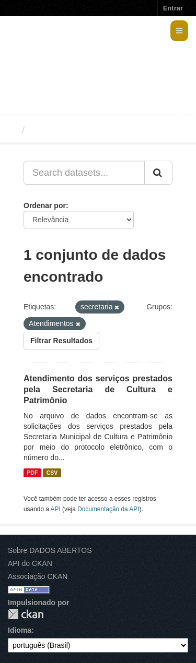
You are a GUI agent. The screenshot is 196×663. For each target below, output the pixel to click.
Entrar (173, 8)
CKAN (25, 614)
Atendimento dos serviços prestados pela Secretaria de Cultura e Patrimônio (98, 389)
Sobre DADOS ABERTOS (50, 550)
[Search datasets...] (84, 173)
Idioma (19, 630)
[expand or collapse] (179, 30)
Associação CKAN (37, 576)
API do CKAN (30, 563)
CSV (52, 472)
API (56, 509)
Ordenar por (45, 205)
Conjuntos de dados (75, 130)
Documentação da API (108, 509)
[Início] (12, 130)
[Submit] (158, 173)
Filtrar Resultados (61, 340)
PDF (32, 472)
